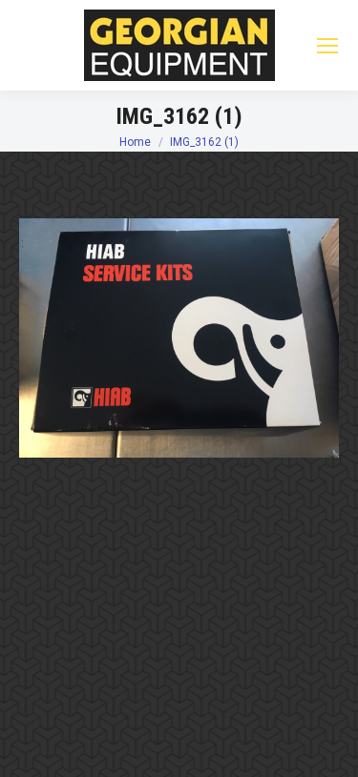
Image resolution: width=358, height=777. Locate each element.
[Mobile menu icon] (327, 45)
